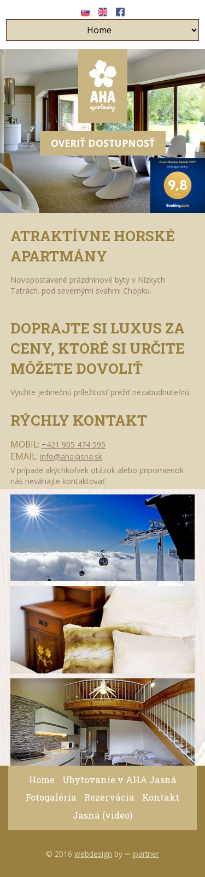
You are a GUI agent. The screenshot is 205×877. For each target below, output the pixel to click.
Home (42, 779)
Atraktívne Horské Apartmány (92, 245)
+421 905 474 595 (74, 444)
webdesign (93, 854)
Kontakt (160, 797)
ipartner (145, 854)
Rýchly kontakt (78, 419)
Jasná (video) (102, 815)
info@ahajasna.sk (71, 456)
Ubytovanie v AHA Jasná (119, 779)
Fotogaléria (51, 797)
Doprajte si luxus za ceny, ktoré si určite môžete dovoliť (97, 348)
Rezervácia (109, 797)
